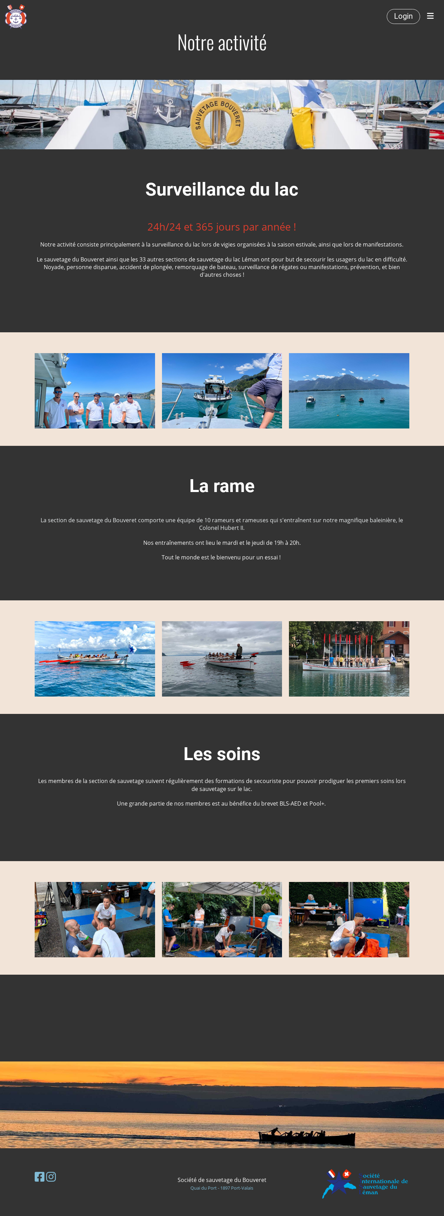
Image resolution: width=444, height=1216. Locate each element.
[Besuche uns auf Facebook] (39, 1176)
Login (403, 16)
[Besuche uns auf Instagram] (51, 1176)
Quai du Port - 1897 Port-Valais (221, 1188)
